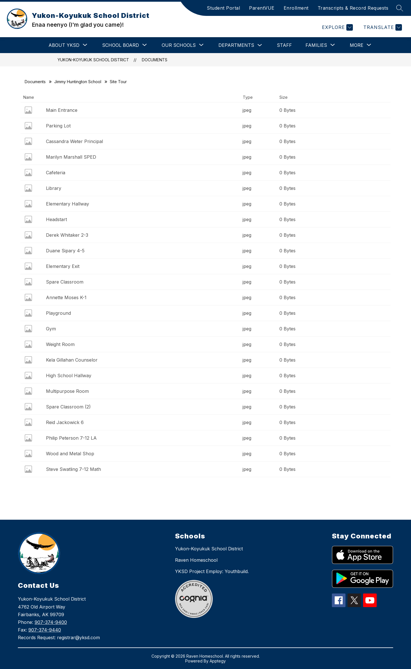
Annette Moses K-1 (66, 297)
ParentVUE (262, 8)
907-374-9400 (51, 622)
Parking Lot (58, 126)
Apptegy (218, 660)
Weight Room (60, 344)
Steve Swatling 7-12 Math (73, 469)
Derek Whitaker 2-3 (67, 235)
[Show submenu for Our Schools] (179, 45)
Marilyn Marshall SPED (71, 157)
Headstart (56, 219)
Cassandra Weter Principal (74, 141)
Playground (58, 313)
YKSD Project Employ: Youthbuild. (212, 571)
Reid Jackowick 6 (65, 422)
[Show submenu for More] (356, 45)
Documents (154, 59)
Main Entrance (61, 110)
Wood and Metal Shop (70, 453)
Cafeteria (55, 172)
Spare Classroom (64, 282)
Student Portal (223, 8)
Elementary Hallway (67, 204)
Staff (284, 45)
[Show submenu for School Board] (120, 45)
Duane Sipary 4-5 (65, 250)
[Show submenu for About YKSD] (64, 45)
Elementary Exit (62, 266)
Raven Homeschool (196, 560)
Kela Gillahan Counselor (72, 360)
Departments (236, 45)
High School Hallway (68, 375)
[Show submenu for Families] (316, 45)
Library (53, 188)
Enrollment (296, 8)
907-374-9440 (44, 630)
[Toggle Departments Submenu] (259, 45)
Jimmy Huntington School (77, 81)
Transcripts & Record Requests (353, 8)
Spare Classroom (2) (68, 407)
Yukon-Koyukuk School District (93, 59)
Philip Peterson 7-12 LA (71, 438)
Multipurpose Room (67, 391)
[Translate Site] (382, 27)
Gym (51, 329)
